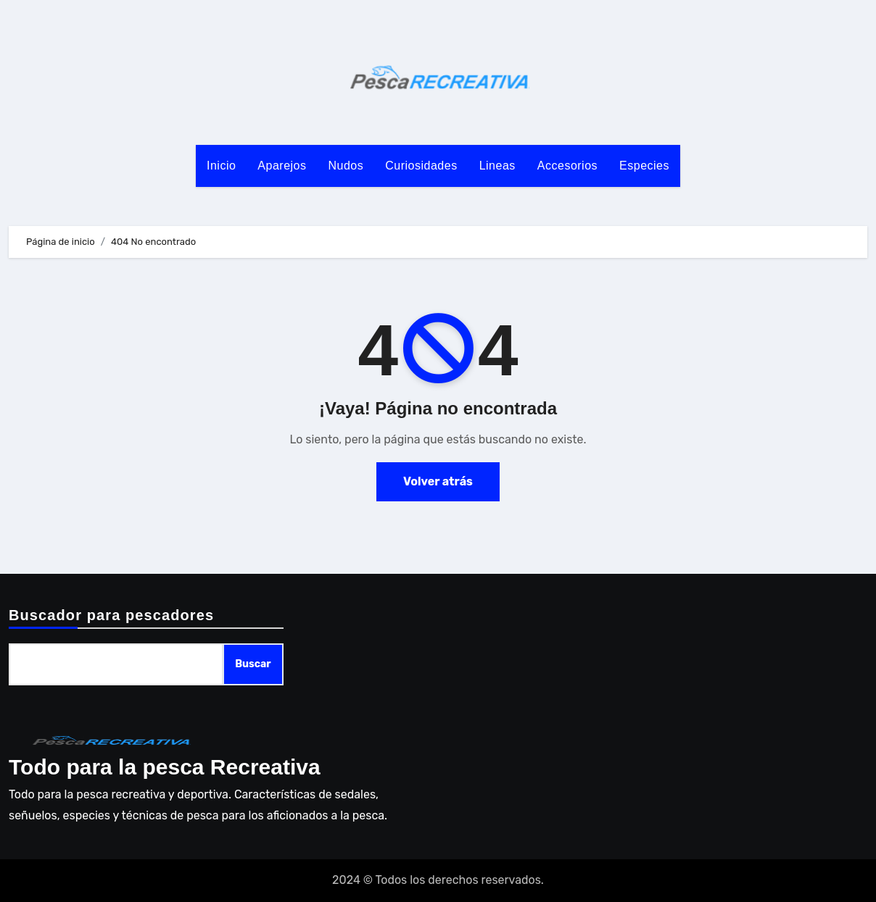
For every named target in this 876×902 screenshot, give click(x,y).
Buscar (252, 664)
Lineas (497, 165)
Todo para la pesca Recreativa (165, 767)
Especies (644, 165)
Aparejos (281, 165)
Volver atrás (438, 481)
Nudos (346, 165)
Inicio (221, 165)
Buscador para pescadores (111, 615)
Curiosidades (421, 165)
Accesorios (567, 165)
